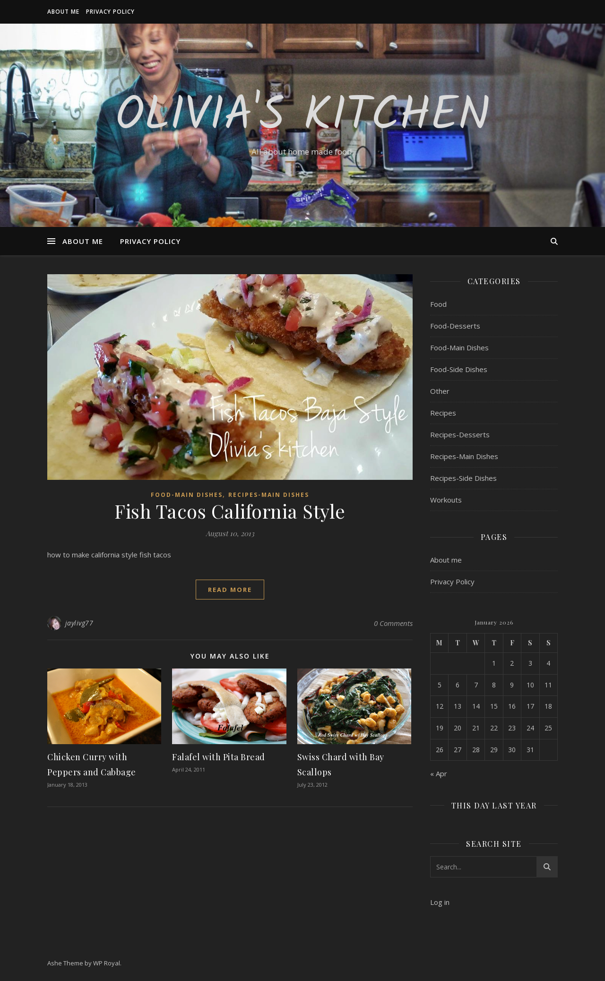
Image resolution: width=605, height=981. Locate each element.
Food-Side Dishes (458, 369)
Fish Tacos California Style (230, 510)
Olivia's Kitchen (302, 116)
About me (63, 12)
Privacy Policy (110, 12)
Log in (439, 902)
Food (438, 304)
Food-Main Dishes (187, 495)
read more (230, 589)
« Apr (438, 773)
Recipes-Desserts (460, 434)
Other (439, 391)
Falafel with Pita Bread (218, 757)
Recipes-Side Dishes (463, 478)
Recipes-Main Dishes (268, 495)
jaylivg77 (79, 622)
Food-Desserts (455, 325)
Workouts (446, 499)
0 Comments (393, 623)
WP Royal (106, 963)
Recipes (443, 412)
